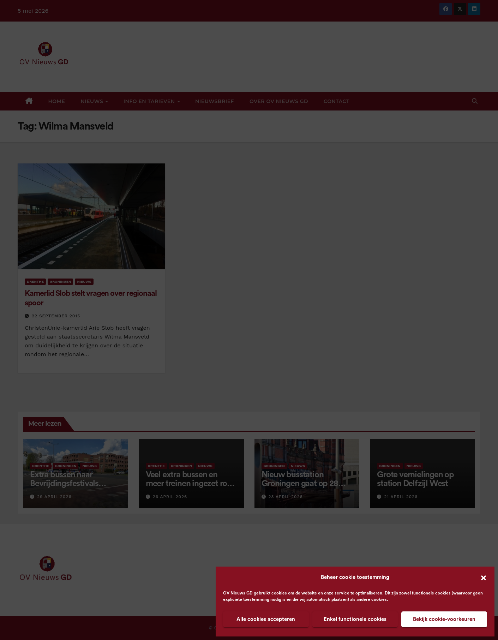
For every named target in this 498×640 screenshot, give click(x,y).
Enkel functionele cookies (355, 619)
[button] (483, 577)
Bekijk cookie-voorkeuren (444, 619)
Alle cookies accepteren (265, 619)
